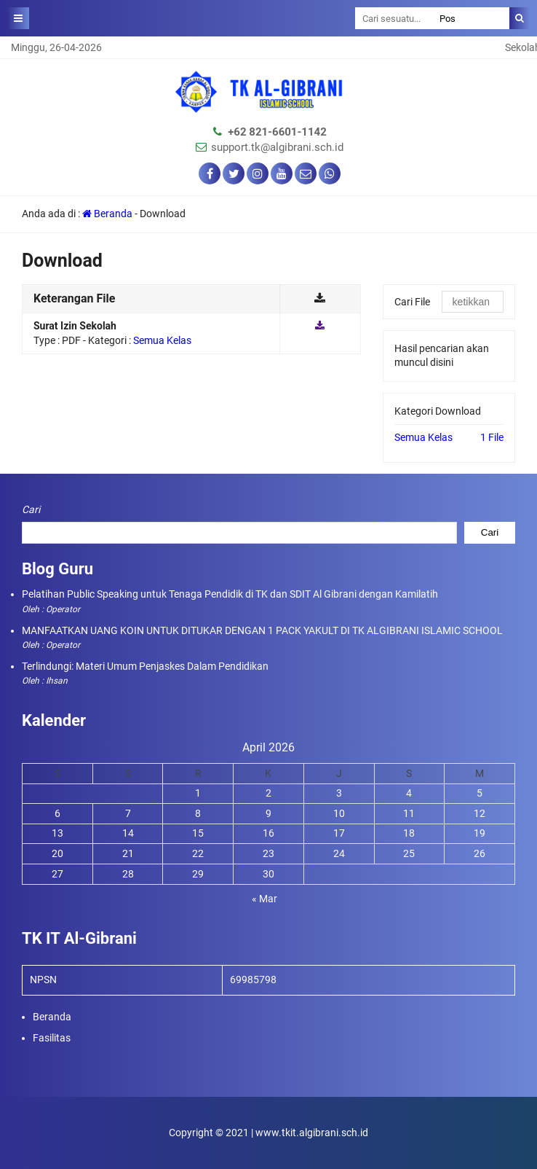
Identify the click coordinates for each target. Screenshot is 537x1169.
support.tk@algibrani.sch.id (277, 147)
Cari (31, 509)
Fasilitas (52, 1038)
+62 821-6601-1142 (277, 131)
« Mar (264, 898)
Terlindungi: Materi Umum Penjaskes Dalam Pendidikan (145, 666)
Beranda (107, 213)
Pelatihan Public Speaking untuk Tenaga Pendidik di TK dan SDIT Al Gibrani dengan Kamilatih (230, 594)
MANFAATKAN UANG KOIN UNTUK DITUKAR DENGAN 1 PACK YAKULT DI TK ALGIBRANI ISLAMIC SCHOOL (262, 630)
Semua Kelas (423, 437)
